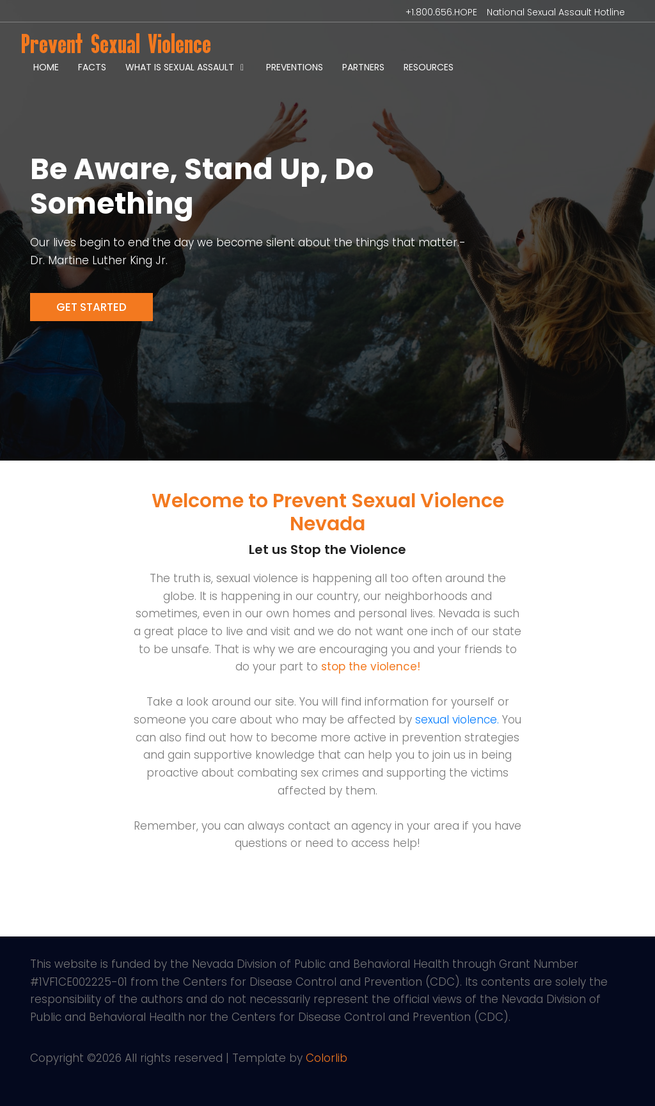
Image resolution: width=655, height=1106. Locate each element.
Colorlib (326, 1058)
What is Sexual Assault (179, 67)
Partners (363, 67)
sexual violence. (457, 719)
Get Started (91, 307)
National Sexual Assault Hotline (556, 12)
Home (46, 67)
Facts (92, 67)
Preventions (294, 67)
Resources (429, 67)
